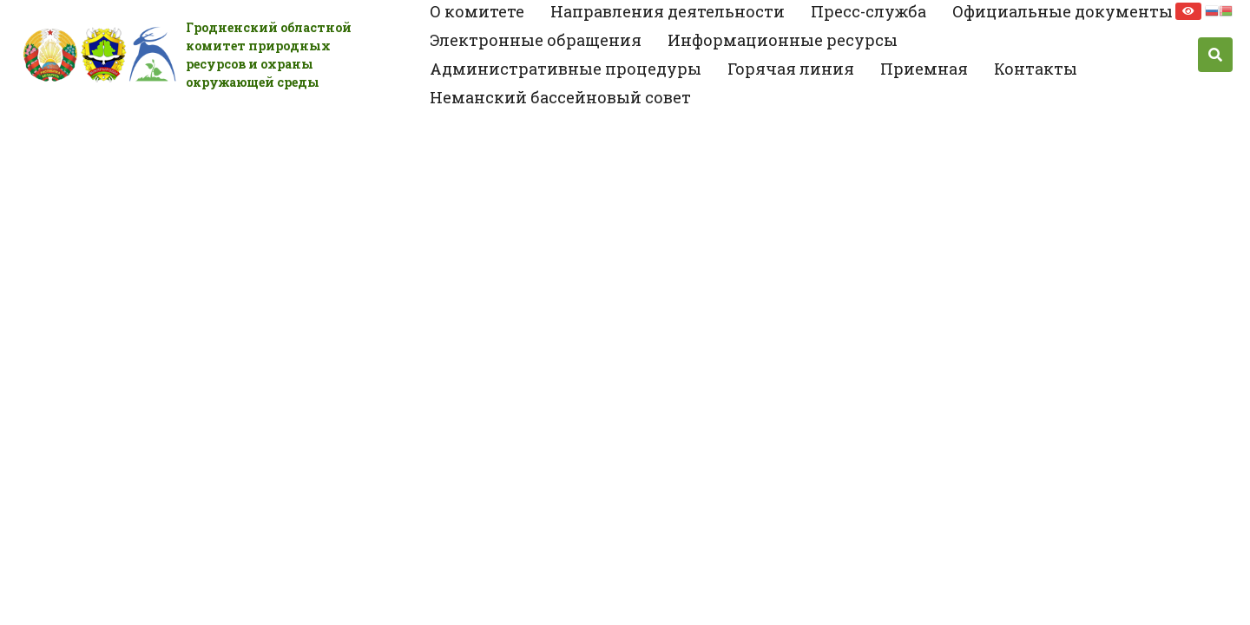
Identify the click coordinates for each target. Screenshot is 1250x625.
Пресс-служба (868, 11)
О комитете (477, 11)
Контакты (1035, 68)
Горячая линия (790, 68)
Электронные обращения (535, 40)
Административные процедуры (565, 68)
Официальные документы (1062, 11)
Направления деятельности (667, 11)
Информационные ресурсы (783, 40)
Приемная (924, 68)
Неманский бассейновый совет (560, 97)
